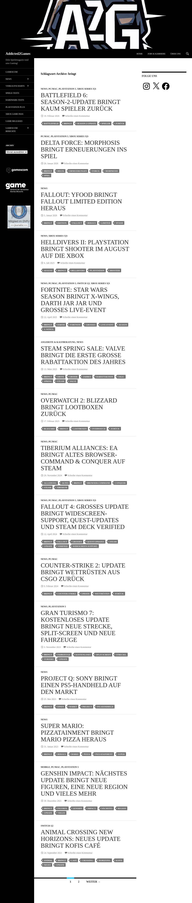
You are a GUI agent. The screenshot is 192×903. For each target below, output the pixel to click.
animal (48, 860)
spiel (47, 175)
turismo (49, 659)
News (44, 89)
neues (47, 865)
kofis (119, 860)
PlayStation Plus (15, 107)
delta (60, 171)
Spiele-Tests (12, 93)
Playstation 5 (67, 89)
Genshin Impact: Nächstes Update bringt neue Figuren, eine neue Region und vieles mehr (84, 783)
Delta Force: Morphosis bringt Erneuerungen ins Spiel (84, 149)
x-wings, (49, 329)
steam (60, 381)
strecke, (121, 654)
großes (90, 325)
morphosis (111, 171)
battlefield (51, 123)
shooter (115, 270)
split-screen (103, 654)
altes (65, 483)
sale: (121, 377)
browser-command (98, 483)
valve (73, 381)
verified (63, 546)
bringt (68, 123)
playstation (97, 270)
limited (105, 223)
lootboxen (80, 429)
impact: (91, 808)
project (87, 706)
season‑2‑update (86, 123)
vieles (61, 813)
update (48, 546)
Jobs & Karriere (156, 54)
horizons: (105, 860)
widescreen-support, (85, 546)
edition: (62, 223)
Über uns (175, 54)
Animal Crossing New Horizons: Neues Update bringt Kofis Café (80, 839)
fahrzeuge (63, 654)
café (74, 860)
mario (75, 754)
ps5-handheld (105, 706)
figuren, (62, 808)
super (121, 754)
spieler (105, 123)
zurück (119, 123)
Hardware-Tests (15, 100)
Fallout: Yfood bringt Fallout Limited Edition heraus (81, 201)
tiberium (61, 487)
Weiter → (93, 881)
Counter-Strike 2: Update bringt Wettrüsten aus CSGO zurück (83, 572)
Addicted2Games (18, 54)
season (123, 325)
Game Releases (14, 121)
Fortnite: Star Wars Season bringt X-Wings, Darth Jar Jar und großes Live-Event (80, 299)
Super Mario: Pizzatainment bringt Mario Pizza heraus (77, 733)
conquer (120, 483)
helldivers (78, 270)
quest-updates (95, 542)
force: (96, 171)
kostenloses (83, 654)
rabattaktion (104, 377)
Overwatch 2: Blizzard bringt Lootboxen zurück (79, 407)
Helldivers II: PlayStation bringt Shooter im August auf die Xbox (85, 249)
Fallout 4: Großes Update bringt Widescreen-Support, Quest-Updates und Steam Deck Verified (85, 516)
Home (139, 54)
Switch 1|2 (83, 283)
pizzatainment (104, 754)
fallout (77, 223)
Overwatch (98, 429)
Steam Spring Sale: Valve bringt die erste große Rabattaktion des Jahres (83, 355)
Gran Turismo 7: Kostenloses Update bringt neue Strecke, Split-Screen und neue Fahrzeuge (78, 626)
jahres (87, 377)
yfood (119, 223)
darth (61, 325)
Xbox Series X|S (86, 89)
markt (73, 706)
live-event (107, 325)
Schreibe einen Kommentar (77, 116)
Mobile (45, 767)
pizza (87, 754)
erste (60, 377)
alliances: (50, 483)
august (48, 270)
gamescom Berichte (12, 129)
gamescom (12, 72)
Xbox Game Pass (14, 114)
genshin (77, 808)
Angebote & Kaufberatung (58, 342)
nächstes (106, 808)
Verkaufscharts (15, 86)
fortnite (75, 325)
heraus (91, 223)
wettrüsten (102, 594)
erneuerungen (78, 171)
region (122, 808)
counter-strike (66, 594)
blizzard (49, 429)
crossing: (87, 860)
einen (60, 706)
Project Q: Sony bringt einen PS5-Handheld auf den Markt (81, 685)
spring (48, 381)
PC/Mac (53, 89)
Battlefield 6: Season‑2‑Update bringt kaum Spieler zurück (80, 102)
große (73, 377)
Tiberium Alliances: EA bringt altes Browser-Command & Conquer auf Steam (83, 458)
